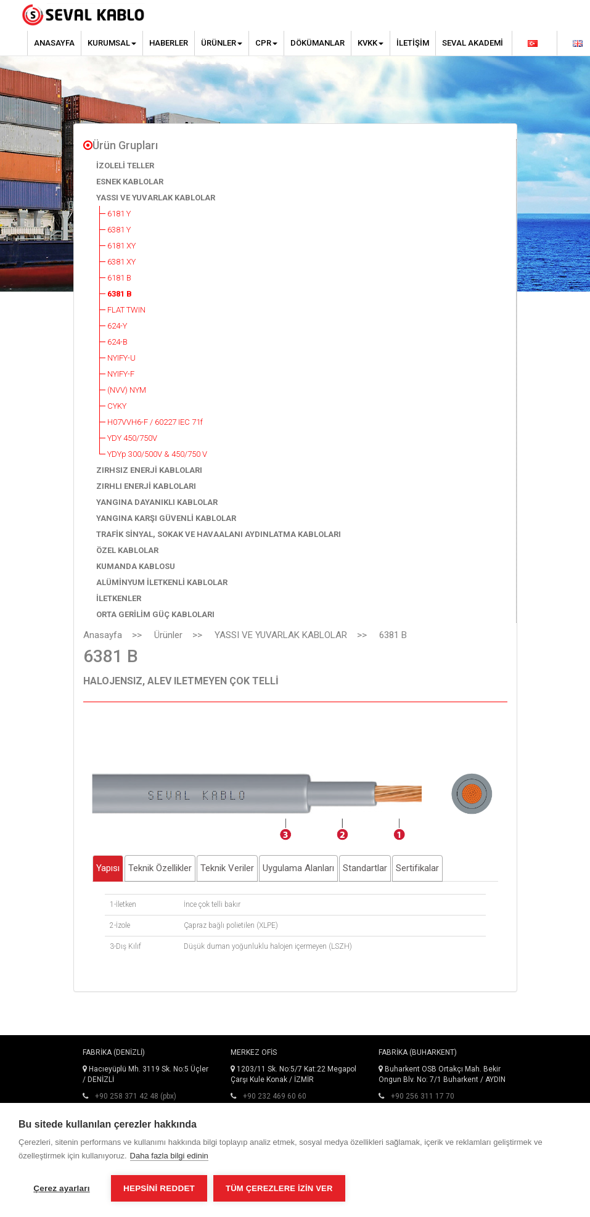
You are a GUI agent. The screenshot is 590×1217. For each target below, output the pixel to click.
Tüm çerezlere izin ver (279, 1188)
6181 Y (119, 213)
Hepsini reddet (159, 1188)
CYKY (116, 406)
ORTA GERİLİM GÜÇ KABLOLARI (155, 614)
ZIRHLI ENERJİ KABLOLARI (146, 486)
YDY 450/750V (132, 438)
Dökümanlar (317, 42)
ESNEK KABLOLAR (129, 181)
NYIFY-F (120, 374)
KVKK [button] (370, 42)
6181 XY (121, 245)
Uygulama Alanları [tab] (298, 868)
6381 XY (121, 261)
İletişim (412, 42)
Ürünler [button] (221, 42)
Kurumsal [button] (112, 42)
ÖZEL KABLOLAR (127, 550)
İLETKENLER (118, 598)
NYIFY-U (121, 358)
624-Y (117, 325)
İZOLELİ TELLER (125, 165)
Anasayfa (54, 42)
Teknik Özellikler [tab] (160, 868)
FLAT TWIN (126, 309)
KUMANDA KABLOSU (135, 566)
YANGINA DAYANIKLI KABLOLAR (157, 502)
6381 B (119, 293)
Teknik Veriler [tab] (227, 868)
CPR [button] (266, 42)
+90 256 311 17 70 (422, 1096)
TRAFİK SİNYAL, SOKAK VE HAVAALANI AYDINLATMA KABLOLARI (218, 534)
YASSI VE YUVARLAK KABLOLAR (155, 197)
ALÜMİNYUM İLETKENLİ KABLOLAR (161, 582)
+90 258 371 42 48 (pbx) (135, 1096)
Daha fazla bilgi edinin (169, 1155)
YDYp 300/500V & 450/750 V (157, 454)
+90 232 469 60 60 (274, 1096)
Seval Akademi (472, 42)
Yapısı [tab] (108, 868)
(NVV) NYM (126, 390)
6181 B (119, 277)
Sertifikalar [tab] (417, 868)
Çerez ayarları (61, 1188)
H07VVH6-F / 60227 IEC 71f (155, 422)
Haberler (168, 42)
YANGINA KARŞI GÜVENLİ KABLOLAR (166, 518)
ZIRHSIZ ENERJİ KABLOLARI (149, 470)
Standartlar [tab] (365, 868)
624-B (117, 341)
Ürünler (168, 635)
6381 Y (119, 229)
